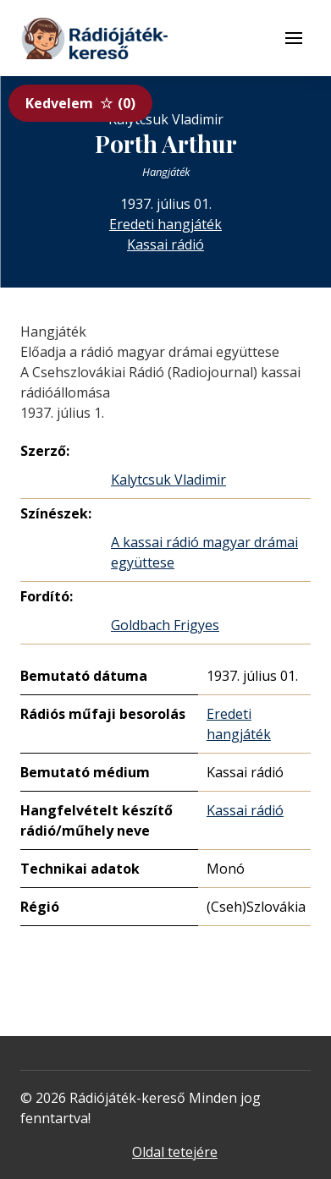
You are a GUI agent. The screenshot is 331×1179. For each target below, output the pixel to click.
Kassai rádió (165, 244)
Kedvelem (80, 103)
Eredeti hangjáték (165, 224)
